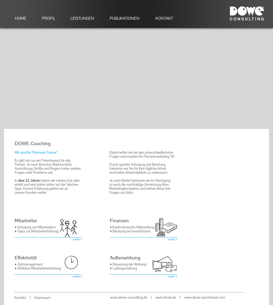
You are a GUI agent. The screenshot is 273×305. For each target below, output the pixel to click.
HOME (20, 18)
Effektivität (26, 258)
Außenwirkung (125, 258)
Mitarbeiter (26, 220)
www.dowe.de (165, 297)
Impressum (42, 297)
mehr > (77, 239)
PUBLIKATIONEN (124, 18)
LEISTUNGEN (82, 18)
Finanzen (119, 220)
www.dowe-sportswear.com (204, 297)
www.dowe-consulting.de (128, 297)
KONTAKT (164, 18)
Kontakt (20, 297)
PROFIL (48, 18)
